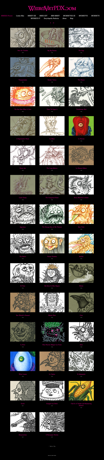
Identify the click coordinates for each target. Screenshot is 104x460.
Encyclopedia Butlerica (51, 18)
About (64, 18)
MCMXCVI (95, 15)
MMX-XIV (43, 15)
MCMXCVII (83, 15)
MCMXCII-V (35, 18)
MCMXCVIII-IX (69, 15)
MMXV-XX (32, 15)
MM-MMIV (55, 15)
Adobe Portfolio (54, 455)
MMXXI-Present (7, 15)
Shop (71, 18)
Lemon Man (20, 15)
